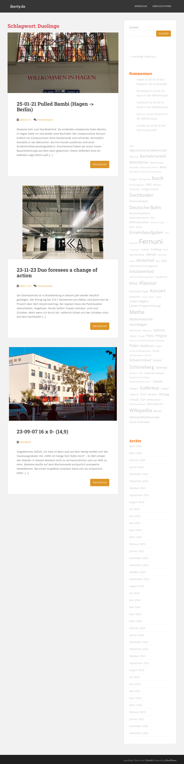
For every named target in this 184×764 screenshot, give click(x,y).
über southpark (161, 6)
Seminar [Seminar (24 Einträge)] (161, 367)
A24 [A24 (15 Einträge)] (131, 146)
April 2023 (135, 698)
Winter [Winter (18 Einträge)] (157, 411)
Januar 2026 (136, 467)
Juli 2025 (134, 509)
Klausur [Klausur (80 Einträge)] (148, 283)
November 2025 (138, 481)
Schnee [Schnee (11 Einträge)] (147, 355)
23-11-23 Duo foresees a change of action (57, 273)
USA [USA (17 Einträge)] (142, 399)
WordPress (170, 760)
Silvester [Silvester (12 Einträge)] (133, 373)
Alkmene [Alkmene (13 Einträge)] (133, 156)
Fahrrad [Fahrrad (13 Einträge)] (133, 243)
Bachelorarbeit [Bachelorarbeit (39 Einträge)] (153, 156)
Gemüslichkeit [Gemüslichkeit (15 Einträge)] (136, 254)
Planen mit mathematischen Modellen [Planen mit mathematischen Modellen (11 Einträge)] (147, 340)
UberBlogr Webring (143, 56)
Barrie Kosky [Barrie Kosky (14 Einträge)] (157, 162)
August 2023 (136, 670)
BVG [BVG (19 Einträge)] (149, 184)
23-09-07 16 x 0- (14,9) (42, 431)
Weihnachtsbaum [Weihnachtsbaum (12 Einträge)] (137, 404)
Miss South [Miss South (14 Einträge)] (135, 330)
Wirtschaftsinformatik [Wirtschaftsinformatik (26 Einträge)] (144, 417)
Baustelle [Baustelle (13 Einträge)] (134, 167)
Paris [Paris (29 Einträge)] (150, 335)
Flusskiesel (143, 91)
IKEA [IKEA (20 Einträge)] (164, 261)
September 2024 (139, 579)
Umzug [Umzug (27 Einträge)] (163, 394)
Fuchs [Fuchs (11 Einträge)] (165, 249)
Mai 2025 (134, 523)
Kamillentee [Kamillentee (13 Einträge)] (161, 276)
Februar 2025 (137, 544)
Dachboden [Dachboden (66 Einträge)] (141, 195)
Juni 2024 (135, 600)
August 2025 (136, 502)
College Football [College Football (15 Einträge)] (149, 189)
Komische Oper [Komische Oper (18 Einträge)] (138, 291)
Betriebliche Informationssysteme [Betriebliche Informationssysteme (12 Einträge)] (145, 171)
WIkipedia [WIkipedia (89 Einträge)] (140, 410)
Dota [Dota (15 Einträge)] (132, 226)
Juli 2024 (134, 593)
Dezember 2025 (138, 474)
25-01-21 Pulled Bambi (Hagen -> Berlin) (55, 107)
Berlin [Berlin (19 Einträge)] (163, 167)
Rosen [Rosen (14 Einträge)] (156, 350)
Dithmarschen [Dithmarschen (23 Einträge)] (139, 222)
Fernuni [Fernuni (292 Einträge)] (151, 241)
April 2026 (135, 446)
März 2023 (135, 705)
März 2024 (135, 621)
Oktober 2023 (137, 656)
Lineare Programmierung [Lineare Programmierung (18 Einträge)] (144, 305)
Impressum (141, 6)
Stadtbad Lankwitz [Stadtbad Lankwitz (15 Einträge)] (154, 373)
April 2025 (135, 530)
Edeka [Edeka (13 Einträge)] (139, 226)
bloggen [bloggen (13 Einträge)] (133, 179)
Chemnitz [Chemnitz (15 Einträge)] (134, 189)
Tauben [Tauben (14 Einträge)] (165, 388)
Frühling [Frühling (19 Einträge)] (156, 249)
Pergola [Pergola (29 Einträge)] (161, 335)
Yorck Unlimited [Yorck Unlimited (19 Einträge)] (139, 422)
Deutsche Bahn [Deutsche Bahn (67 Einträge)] (145, 207)
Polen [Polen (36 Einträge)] (134, 345)
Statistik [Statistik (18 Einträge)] (157, 381)
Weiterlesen (100, 164)
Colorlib (149, 760)
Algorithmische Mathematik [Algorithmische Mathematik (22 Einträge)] (148, 150)
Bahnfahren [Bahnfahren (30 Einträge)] (139, 162)
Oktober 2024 (137, 572)
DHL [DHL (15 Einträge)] (152, 217)
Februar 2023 (137, 712)
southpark (143, 102)
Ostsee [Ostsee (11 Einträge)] (141, 336)
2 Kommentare (44, 119)
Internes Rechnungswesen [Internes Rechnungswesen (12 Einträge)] (141, 276)
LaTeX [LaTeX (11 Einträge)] (158, 297)
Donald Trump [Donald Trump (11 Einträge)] (157, 222)
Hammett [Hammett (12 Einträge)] (162, 254)
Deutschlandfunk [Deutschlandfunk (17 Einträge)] (139, 213)
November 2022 (138, 733)
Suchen (133, 27)
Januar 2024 (136, 635)
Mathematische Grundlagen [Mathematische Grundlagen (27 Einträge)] (141, 322)
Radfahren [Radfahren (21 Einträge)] (147, 346)
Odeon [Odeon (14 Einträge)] (133, 336)
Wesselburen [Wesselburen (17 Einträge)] (155, 404)
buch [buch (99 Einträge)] (158, 178)
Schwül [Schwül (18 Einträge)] (157, 360)
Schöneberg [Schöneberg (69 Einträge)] (141, 367)
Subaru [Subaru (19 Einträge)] (133, 388)
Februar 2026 (137, 460)
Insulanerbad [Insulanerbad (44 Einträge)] (141, 271)
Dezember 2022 (138, 726)
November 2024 (138, 565)
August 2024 (136, 586)
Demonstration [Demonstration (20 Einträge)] (138, 201)
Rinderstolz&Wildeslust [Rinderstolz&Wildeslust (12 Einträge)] (140, 351)
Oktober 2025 (137, 488)
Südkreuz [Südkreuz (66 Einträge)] (149, 388)
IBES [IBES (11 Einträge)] (158, 261)
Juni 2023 (135, 684)
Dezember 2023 (138, 642)
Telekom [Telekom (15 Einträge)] (134, 394)
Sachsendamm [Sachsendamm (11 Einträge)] (136, 355)
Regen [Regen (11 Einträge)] (159, 346)
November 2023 (138, 649)
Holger (140, 79)
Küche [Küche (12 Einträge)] (151, 297)
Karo (139, 114)
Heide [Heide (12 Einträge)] (132, 261)
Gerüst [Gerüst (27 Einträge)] (151, 254)
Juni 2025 (135, 516)
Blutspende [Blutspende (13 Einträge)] (144, 179)
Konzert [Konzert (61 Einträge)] (158, 291)
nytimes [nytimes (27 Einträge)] (159, 330)
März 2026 (135, 453)
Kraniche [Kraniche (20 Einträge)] (134, 296)
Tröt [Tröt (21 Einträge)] (143, 394)
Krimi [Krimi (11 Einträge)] (144, 297)
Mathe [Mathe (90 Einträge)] (136, 312)
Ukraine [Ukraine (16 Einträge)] (152, 394)
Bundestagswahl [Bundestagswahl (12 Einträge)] (137, 184)
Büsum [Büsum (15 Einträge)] (157, 184)
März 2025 (135, 537)
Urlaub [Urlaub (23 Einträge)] (134, 399)
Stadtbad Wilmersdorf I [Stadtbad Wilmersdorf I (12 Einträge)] (140, 381)
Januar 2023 (136, 719)
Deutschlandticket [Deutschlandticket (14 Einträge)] (139, 217)
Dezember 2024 (138, 558)
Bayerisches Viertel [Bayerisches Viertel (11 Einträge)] (149, 167)
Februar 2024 (137, 628)
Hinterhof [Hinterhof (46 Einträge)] (145, 260)
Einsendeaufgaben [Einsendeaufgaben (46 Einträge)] (146, 232)
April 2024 (135, 614)
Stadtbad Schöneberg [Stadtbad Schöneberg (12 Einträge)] (139, 377)
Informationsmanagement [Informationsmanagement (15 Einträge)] (143, 266)
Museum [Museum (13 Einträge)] (147, 330)
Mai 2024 (134, 607)
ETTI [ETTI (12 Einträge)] (167, 233)
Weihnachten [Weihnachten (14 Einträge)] (154, 399)
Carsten (141, 125)
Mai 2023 (134, 691)
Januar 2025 (136, 551)
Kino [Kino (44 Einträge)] (133, 283)
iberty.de (17, 6)
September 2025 (139, 495)
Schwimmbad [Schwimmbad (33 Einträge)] (140, 360)
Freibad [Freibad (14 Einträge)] (145, 249)
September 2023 (139, 663)
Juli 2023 (134, 677)
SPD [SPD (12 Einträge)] (141, 373)
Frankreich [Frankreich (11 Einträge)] (134, 249)
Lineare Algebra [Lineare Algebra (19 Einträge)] (139, 301)
